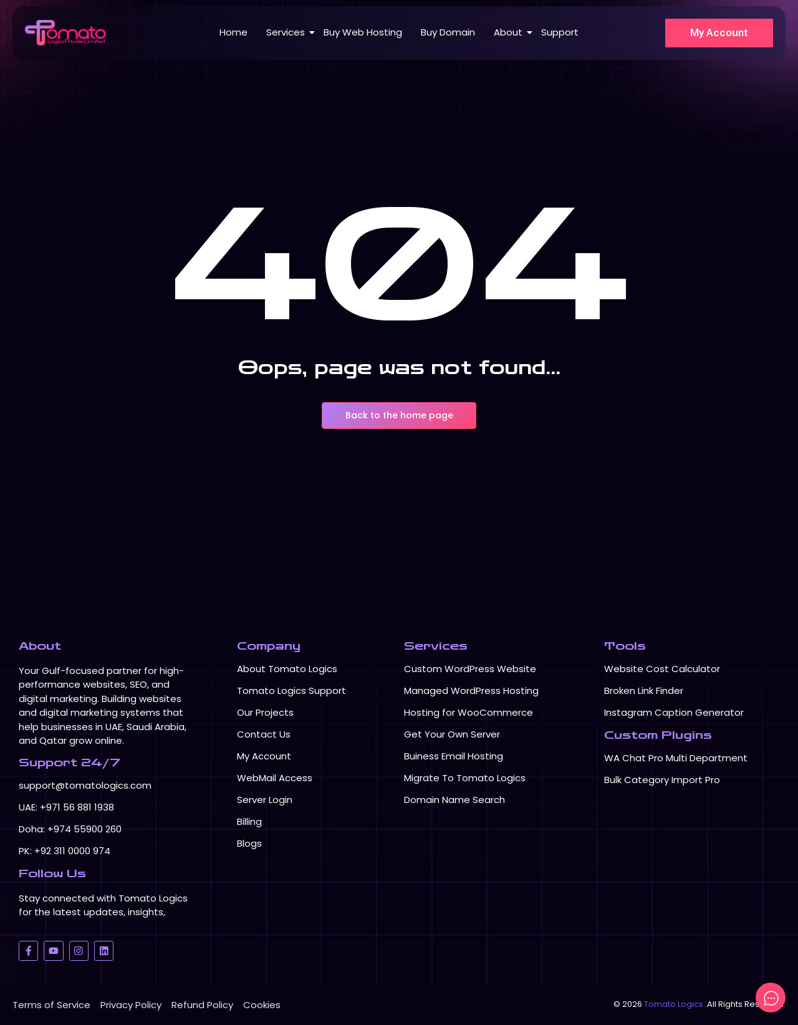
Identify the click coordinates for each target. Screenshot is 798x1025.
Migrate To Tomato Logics (465, 777)
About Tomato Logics (287, 668)
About (510, 32)
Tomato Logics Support (291, 690)
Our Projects (265, 712)
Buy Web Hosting (363, 32)
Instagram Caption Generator (674, 712)
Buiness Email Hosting (453, 756)
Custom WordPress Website (470, 668)
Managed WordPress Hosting (471, 690)
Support (560, 32)
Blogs (249, 843)
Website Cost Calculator (662, 668)
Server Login (264, 799)
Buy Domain (448, 32)
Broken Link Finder (643, 690)
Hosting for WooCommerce (468, 712)
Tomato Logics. (674, 1004)
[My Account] (719, 33)
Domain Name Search (454, 799)
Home (233, 32)
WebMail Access (274, 777)
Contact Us (264, 734)
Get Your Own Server (452, 734)
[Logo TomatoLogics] (65, 33)
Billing (249, 821)
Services (287, 32)
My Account (264, 756)
